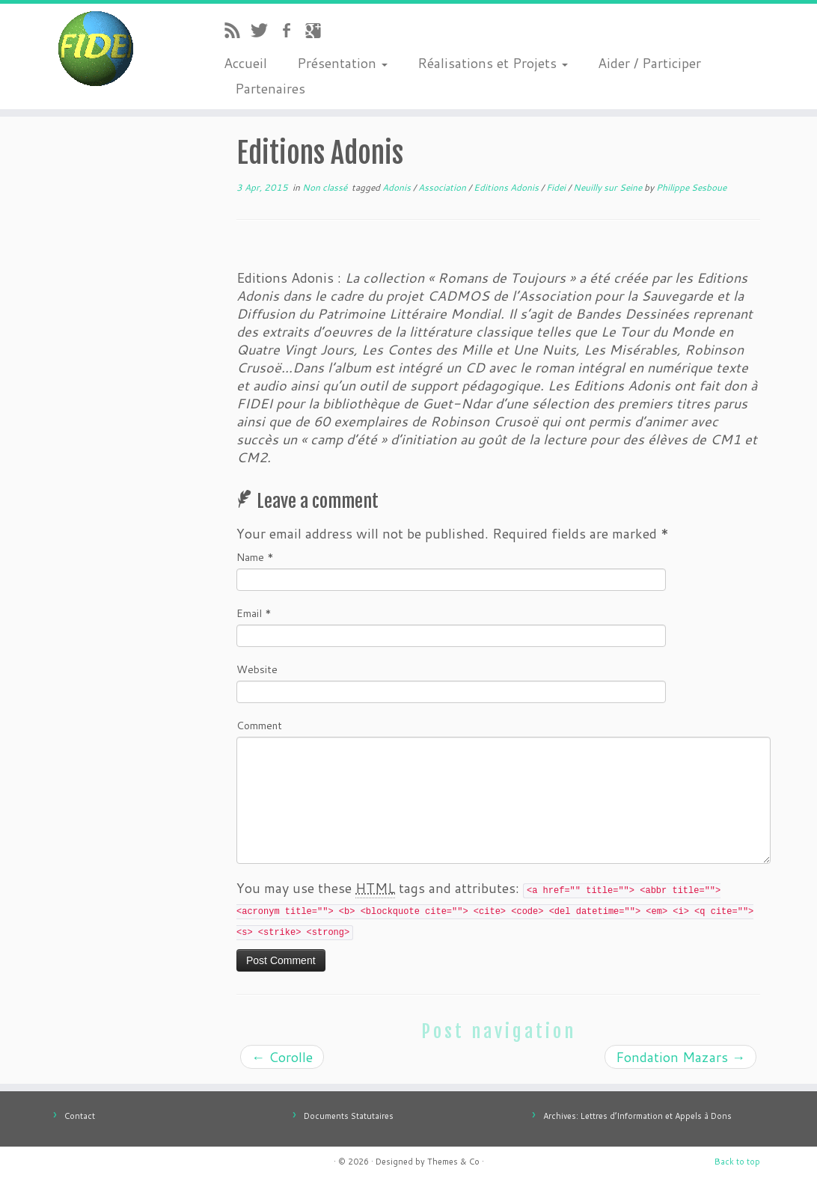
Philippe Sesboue (691, 187)
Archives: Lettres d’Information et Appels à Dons (637, 1116)
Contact (79, 1116)
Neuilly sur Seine (608, 187)
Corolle (282, 1057)
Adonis (397, 187)
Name (255, 557)
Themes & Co (453, 1162)
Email (254, 613)
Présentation (342, 63)
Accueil (245, 63)
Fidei (557, 187)
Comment (259, 725)
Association (443, 187)
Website (257, 669)
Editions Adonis (507, 187)
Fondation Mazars (680, 1057)
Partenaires (270, 88)
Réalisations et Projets (492, 63)
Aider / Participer (649, 63)
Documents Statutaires (349, 1116)
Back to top (737, 1162)
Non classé (325, 187)
